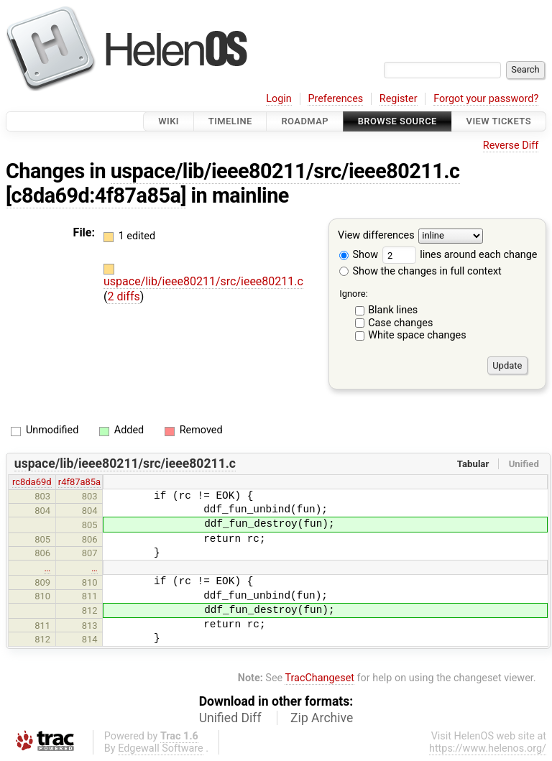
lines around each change (460, 255)
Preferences (335, 99)
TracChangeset (319, 678)
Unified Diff (230, 718)
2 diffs (123, 296)
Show (358, 255)
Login (279, 99)
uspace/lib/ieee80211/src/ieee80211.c (285, 171)
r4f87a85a (79, 481)
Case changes (400, 323)
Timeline (230, 121)
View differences (376, 236)
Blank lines (393, 310)
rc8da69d (32, 481)
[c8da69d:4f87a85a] (96, 195)
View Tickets (498, 121)
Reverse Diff (510, 145)
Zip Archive (321, 718)
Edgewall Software (160, 748)
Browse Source (397, 121)
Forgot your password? (485, 99)
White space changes (417, 335)
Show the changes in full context (420, 271)
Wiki (168, 121)
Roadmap (304, 121)
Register (399, 99)
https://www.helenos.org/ (487, 748)
